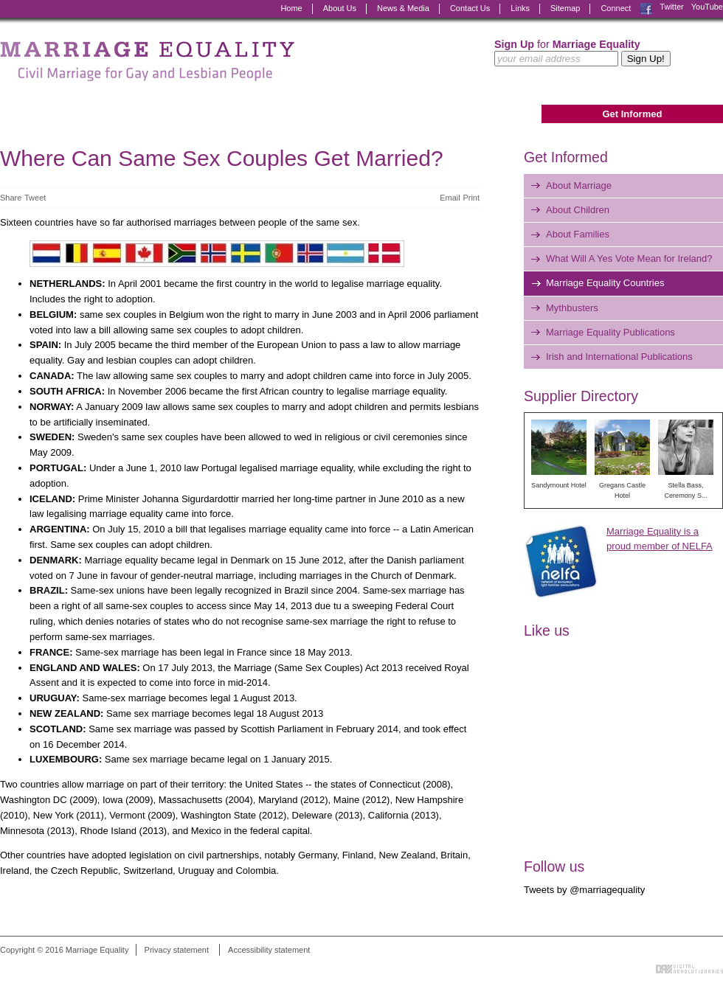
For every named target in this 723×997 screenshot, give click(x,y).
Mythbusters (572, 307)
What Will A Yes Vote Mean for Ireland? (629, 258)
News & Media (403, 8)
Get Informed (632, 113)
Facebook (646, 9)
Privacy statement (177, 949)
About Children (577, 209)
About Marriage (579, 185)
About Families (577, 234)
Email (450, 197)
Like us (547, 630)
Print (471, 197)
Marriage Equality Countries (605, 282)
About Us (339, 8)
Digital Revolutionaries (689, 969)
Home (291, 8)
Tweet (35, 197)
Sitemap (565, 8)
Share (10, 197)
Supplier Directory (581, 396)
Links (520, 8)
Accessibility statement (269, 949)
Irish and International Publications (619, 356)
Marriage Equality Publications (610, 332)
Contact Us (470, 8)
